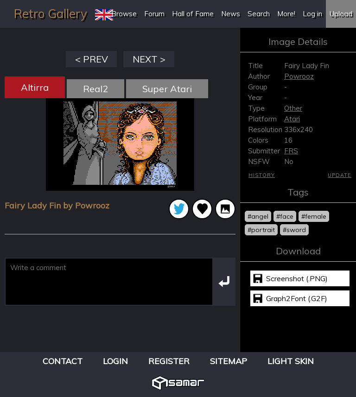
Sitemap (228, 361)
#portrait (261, 230)
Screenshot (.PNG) (297, 278)
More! (286, 13)
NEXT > (149, 59)
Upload (341, 13)
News (230, 13)
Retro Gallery (50, 13)
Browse (124, 13)
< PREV (91, 59)
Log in (312, 13)
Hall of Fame (193, 13)
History (261, 175)
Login (115, 361)
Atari (292, 118)
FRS (291, 150)
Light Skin (290, 361)
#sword (294, 230)
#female (313, 216)
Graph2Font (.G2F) (296, 298)
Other (293, 108)
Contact (63, 361)
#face (284, 216)
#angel (258, 216)
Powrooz (299, 76)
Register (169, 361)
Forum (154, 13)
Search (259, 13)
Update (339, 175)
